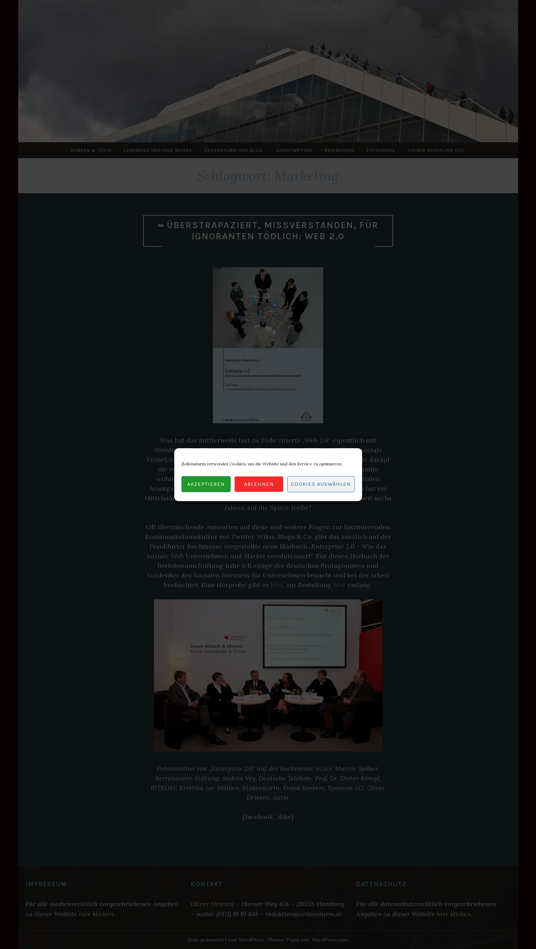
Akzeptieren (206, 484)
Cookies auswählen (321, 484)
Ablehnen (259, 484)
